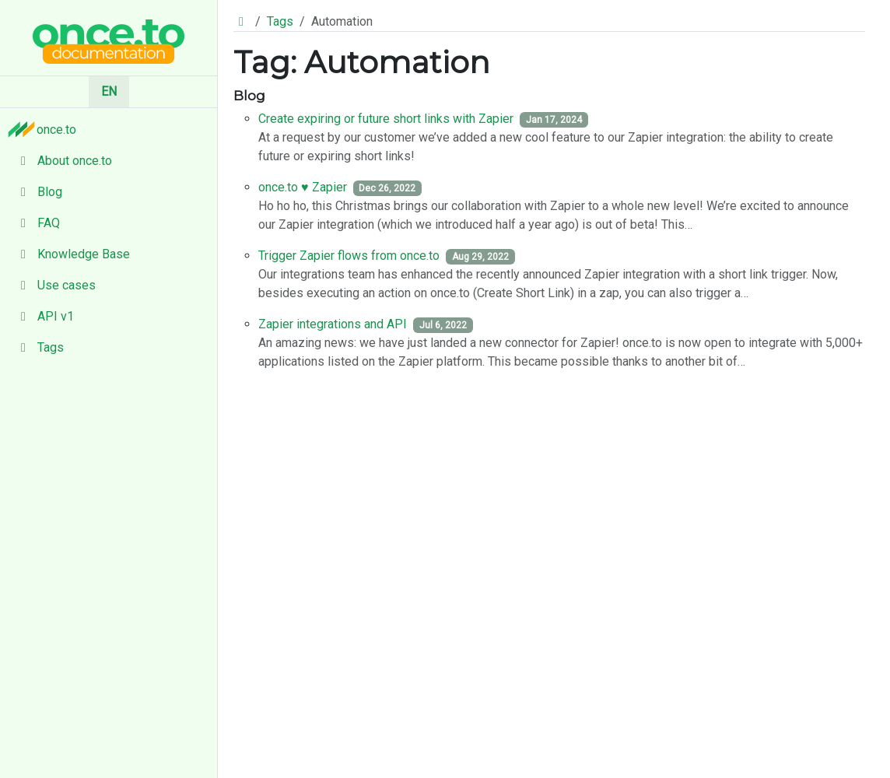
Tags (38, 347)
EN (109, 91)
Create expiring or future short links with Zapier (385, 118)
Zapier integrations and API (332, 324)
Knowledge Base (71, 254)
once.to (46, 129)
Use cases (54, 285)
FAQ (36, 223)
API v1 (43, 316)
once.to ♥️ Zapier (302, 187)
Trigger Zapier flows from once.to (349, 255)
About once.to (62, 160)
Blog (37, 191)
